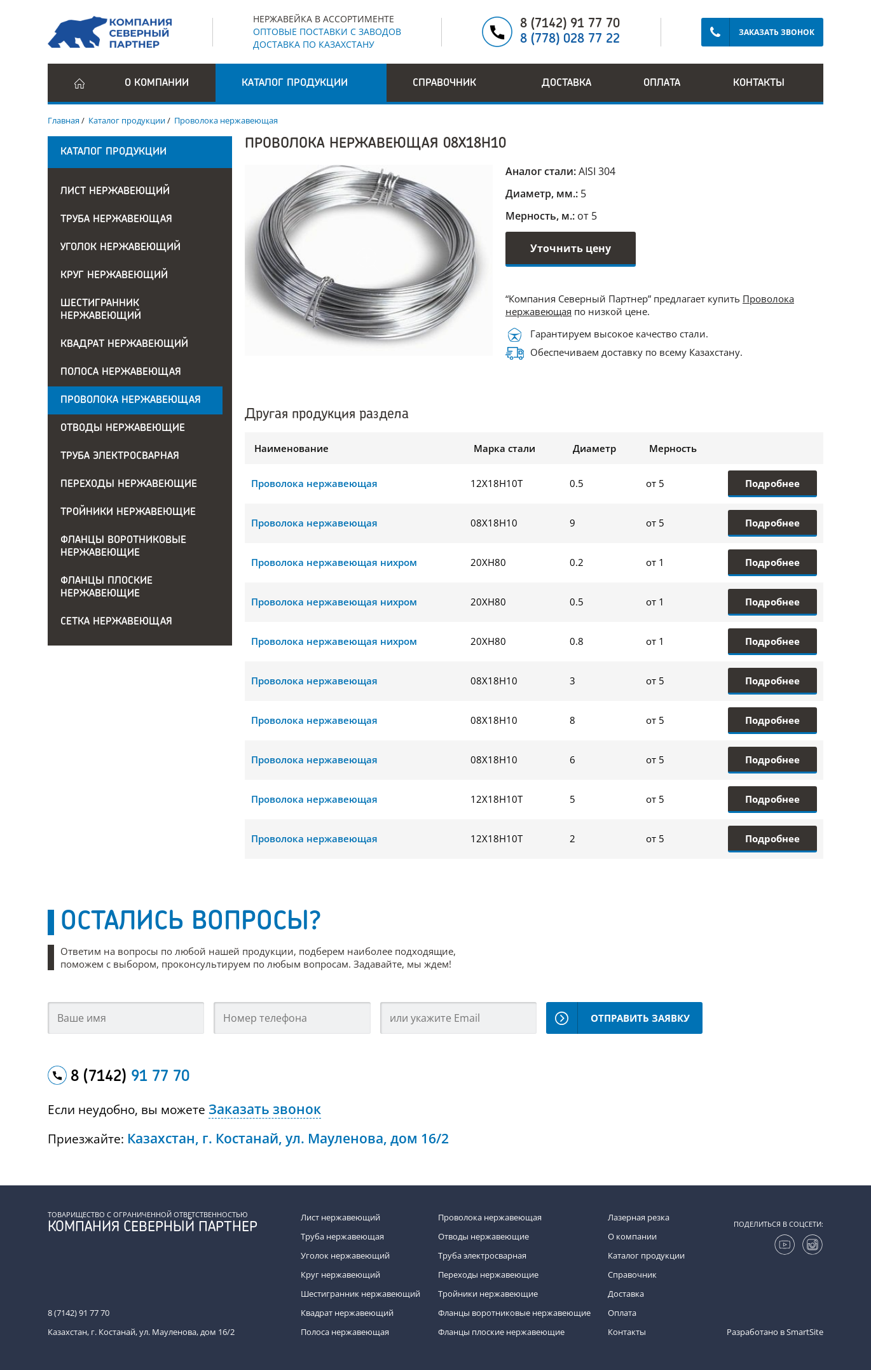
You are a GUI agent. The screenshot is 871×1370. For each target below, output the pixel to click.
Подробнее (772, 483)
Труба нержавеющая (116, 220)
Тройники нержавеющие (128, 512)
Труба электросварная (119, 456)
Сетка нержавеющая (116, 622)
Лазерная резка (638, 1217)
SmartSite (804, 1332)
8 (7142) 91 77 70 (570, 24)
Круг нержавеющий (114, 276)
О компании (157, 83)
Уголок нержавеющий (120, 248)
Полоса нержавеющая (120, 372)
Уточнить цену (570, 248)
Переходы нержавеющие (128, 484)
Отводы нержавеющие (122, 428)
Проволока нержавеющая (130, 400)
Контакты (759, 83)
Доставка (566, 83)
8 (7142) (130, 1077)
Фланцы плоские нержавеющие (106, 587)
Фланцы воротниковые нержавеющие (123, 546)
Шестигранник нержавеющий (100, 310)
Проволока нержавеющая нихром (334, 562)
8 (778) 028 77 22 (570, 39)
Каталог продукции (646, 1255)
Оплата (661, 83)
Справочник (632, 1274)
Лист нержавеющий (115, 192)
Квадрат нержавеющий (124, 344)
